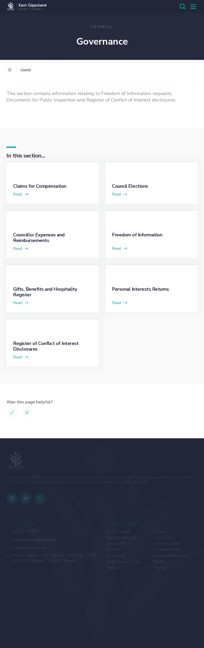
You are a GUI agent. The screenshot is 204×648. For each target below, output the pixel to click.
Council (25, 69)
